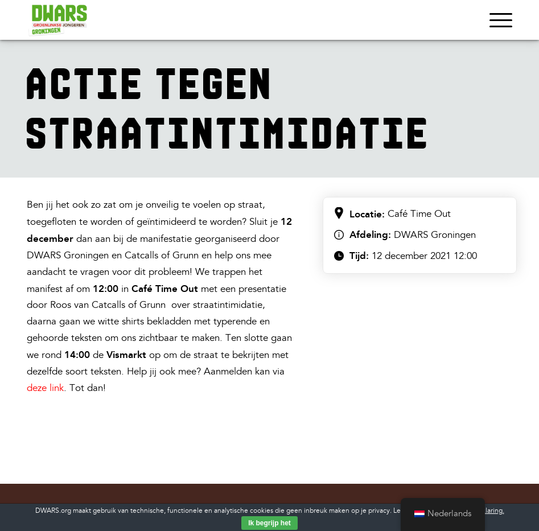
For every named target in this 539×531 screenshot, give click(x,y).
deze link (45, 388)
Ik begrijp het (269, 523)
